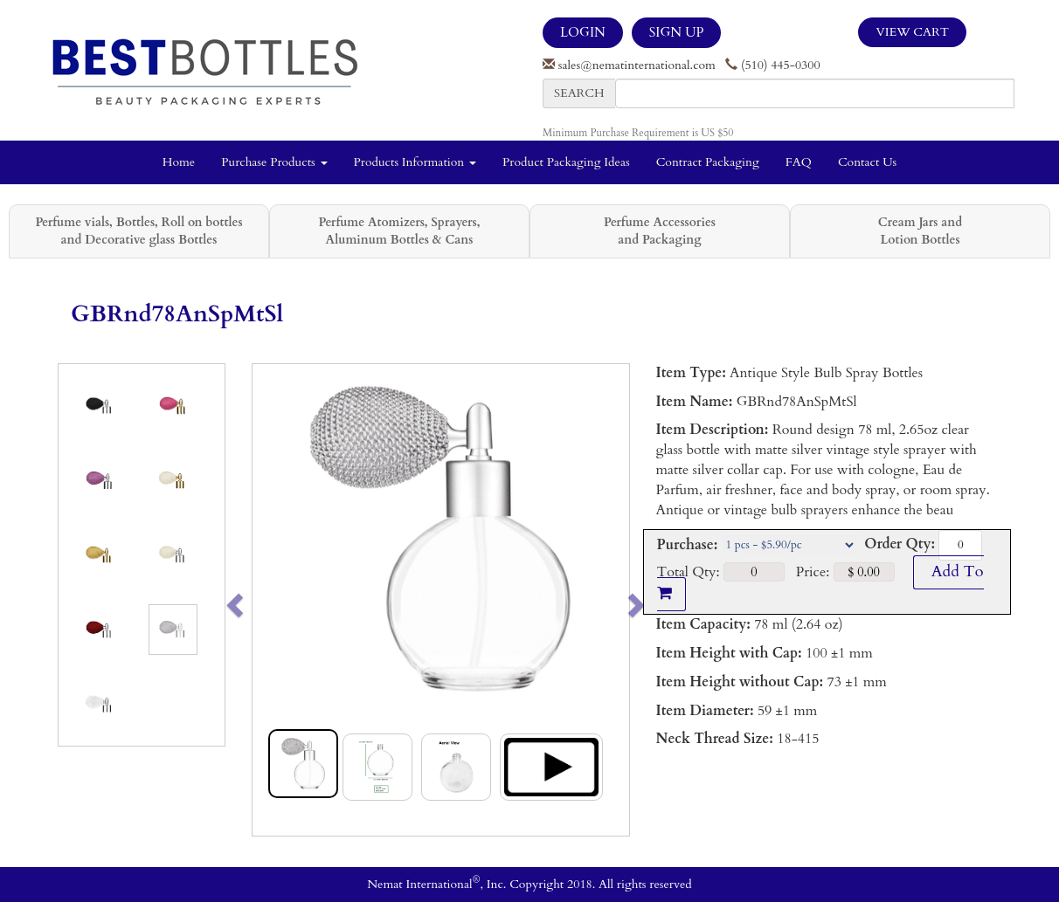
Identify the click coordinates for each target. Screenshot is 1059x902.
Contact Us (867, 162)
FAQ (799, 162)
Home (179, 162)
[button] (271, 600)
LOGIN (583, 32)
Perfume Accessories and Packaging (660, 231)
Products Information (415, 162)
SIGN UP (676, 32)
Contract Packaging (707, 162)
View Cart (912, 32)
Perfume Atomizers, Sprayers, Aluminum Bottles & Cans (400, 231)
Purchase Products (274, 162)
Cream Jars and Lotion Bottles (920, 231)
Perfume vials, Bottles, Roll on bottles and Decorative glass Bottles (138, 231)
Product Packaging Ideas (566, 162)
